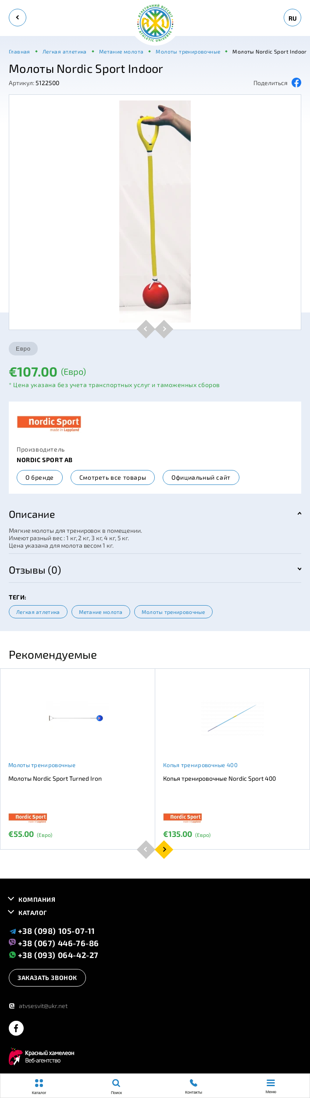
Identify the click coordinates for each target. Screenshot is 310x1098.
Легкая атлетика (38, 612)
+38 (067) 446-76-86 (54, 943)
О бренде (39, 477)
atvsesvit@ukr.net (38, 1005)
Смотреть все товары (112, 477)
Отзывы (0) (35, 569)
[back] (17, 17)
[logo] (155, 23)
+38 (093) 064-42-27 (54, 954)
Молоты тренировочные (173, 612)
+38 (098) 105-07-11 (52, 930)
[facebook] (16, 1029)
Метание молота (101, 612)
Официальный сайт (201, 477)
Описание (32, 514)
